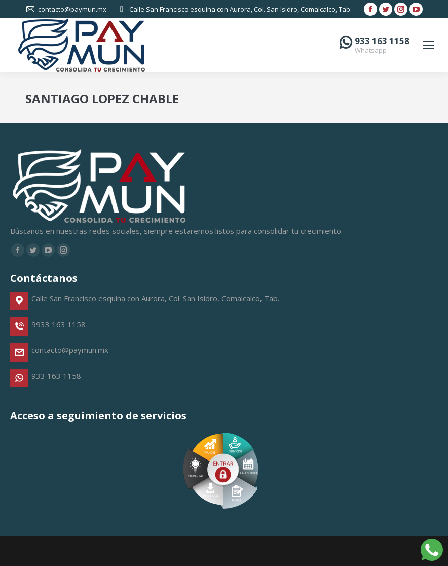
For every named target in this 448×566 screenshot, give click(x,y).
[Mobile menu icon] (429, 45)
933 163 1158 (382, 41)
